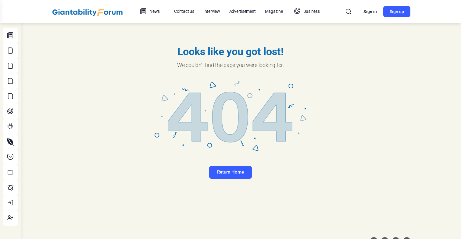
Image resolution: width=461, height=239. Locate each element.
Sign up (407, 11)
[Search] (359, 11)
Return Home (240, 172)
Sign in (380, 11)
